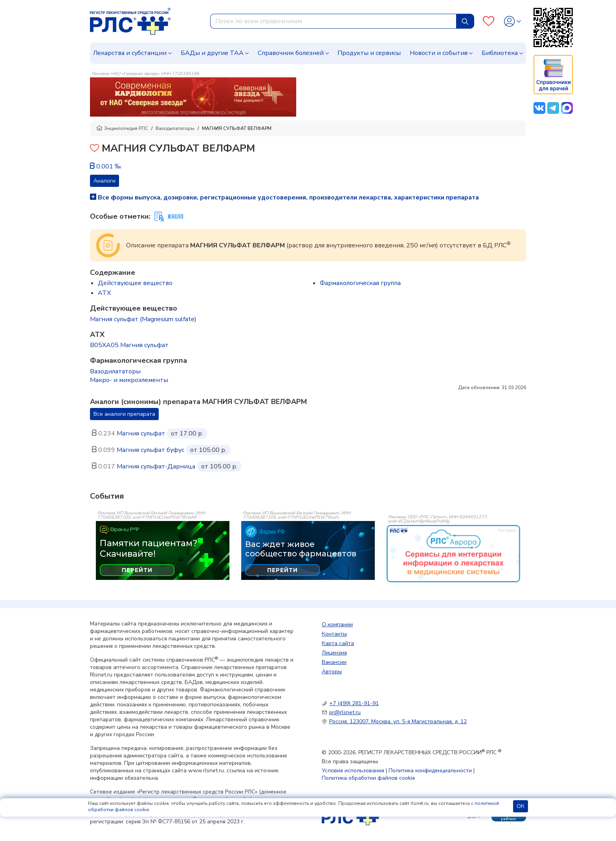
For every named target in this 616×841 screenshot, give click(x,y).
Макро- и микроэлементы (129, 380)
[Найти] (465, 21)
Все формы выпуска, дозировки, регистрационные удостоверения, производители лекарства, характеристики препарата (284, 197)
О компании (337, 624)
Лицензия (334, 652)
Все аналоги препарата (124, 414)
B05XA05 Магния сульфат (129, 345)
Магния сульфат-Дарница (156, 466)
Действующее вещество (135, 283)
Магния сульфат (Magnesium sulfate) (143, 319)
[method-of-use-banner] (193, 96)
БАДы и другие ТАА (212, 53)
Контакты (334, 634)
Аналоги (105, 181)
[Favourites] (488, 21)
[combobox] (333, 21)
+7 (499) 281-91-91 (354, 703)
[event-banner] (453, 553)
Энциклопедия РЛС (122, 128)
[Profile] (512, 21)
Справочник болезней (291, 53)
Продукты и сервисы (369, 53)
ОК (520, 806)
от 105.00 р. (208, 450)
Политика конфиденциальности (430, 770)
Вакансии (334, 662)
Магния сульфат (141, 433)
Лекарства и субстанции (130, 53)
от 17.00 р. (187, 433)
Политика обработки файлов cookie (368, 778)
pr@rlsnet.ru (345, 712)
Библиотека (500, 53)
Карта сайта (338, 643)
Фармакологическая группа (360, 283)
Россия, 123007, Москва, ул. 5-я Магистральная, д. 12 (398, 721)
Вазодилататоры (175, 128)
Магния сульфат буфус (150, 450)
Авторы (332, 671)
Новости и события (439, 53)
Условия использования (353, 770)
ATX (104, 293)
